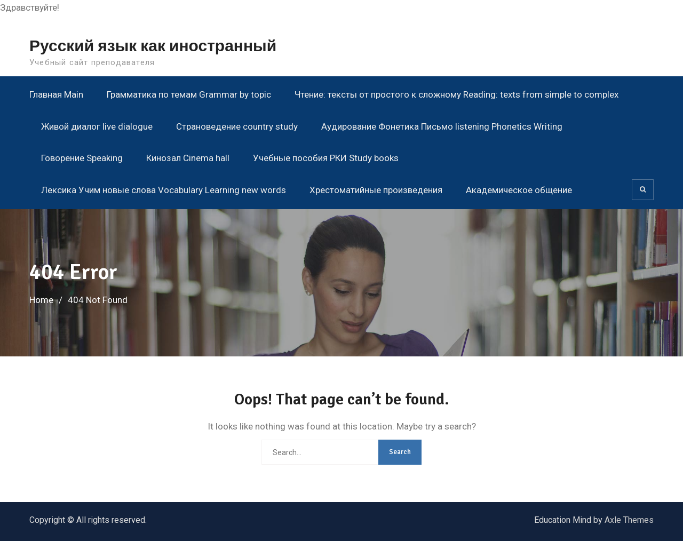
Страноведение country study (237, 126)
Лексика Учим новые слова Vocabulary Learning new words (163, 190)
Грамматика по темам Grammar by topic (189, 94)
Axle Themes (629, 520)
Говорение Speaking (82, 158)
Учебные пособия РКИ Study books (326, 158)
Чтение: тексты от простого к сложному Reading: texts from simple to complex (456, 94)
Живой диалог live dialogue (97, 126)
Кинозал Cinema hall (187, 158)
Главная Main (56, 94)
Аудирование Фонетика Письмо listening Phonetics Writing (441, 126)
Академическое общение (519, 190)
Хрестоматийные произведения (375, 190)
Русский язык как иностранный (152, 46)
